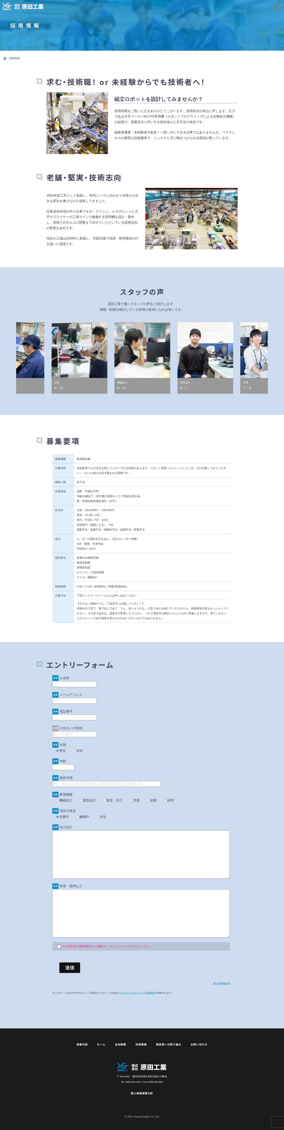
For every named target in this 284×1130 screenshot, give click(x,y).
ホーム (101, 1044)
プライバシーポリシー (131, 993)
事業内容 (82, 1044)
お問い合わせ (199, 1044)
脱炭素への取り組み (168, 1044)
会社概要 (120, 1044)
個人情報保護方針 (222, 983)
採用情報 (141, 1044)
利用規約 (150, 993)
